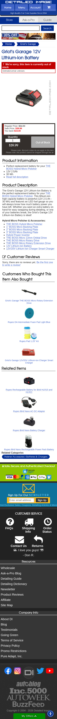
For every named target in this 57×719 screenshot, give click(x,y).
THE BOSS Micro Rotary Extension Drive (28, 243)
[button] (50, 713)
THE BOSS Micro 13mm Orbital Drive (26, 237)
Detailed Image (28, 2)
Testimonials (9, 629)
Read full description (17, 177)
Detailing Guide (11, 578)
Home (7, 7)
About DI (7, 619)
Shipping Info (28, 527)
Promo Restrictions (13, 651)
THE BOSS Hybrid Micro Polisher (28, 167)
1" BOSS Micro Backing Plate (22, 227)
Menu (21, 7)
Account (35, 7)
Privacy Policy (10, 645)
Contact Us (19, 543)
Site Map (7, 605)
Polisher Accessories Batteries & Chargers (25, 456)
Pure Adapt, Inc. (11, 656)
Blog (4, 624)
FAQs (9, 525)
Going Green (9, 635)
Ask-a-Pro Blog (11, 573)
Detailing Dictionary (14, 584)
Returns (37, 543)
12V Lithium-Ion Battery (19, 246)
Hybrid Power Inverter (18, 235)
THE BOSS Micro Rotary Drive (22, 240)
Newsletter (8, 589)
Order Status (47, 527)
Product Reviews (12, 594)
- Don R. (28, 555)
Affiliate (6, 600)
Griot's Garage (28, 44)
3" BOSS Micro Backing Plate (22, 232)
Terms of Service (12, 640)
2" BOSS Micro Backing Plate (22, 229)
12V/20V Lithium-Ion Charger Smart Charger (30, 248)
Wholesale (8, 568)
